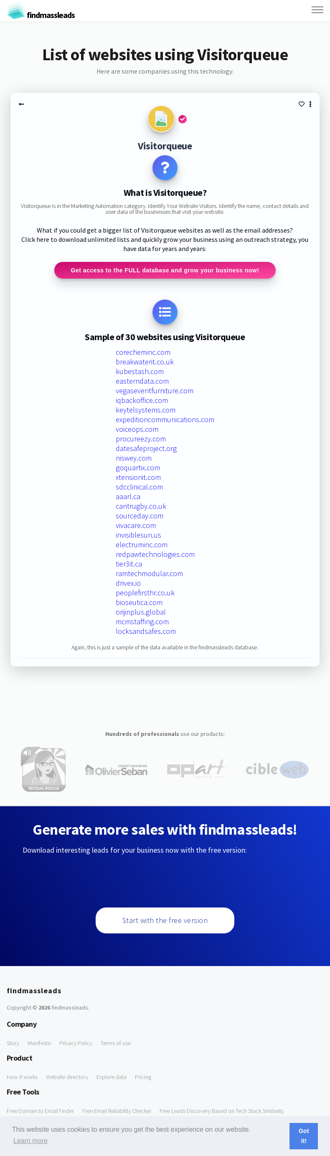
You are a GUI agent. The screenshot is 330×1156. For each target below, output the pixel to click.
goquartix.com (138, 467)
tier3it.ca (129, 564)
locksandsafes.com (146, 631)
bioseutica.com (139, 602)
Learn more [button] (30, 1140)
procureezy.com (141, 438)
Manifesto (39, 1043)
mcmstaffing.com (142, 621)
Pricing (143, 1077)
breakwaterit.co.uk (145, 362)
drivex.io (128, 583)
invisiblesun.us (138, 535)
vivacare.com (136, 525)
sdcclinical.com (139, 487)
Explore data (111, 1077)
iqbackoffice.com (142, 400)
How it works (22, 1077)
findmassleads (41, 15)
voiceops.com (137, 429)
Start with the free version (165, 920)
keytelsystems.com (145, 410)
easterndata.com (142, 381)
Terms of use (116, 1043)
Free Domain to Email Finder (40, 1111)
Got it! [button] (304, 1136)
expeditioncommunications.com (165, 419)
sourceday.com (139, 515)
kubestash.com (140, 371)
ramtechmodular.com (149, 573)
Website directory (67, 1077)
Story (13, 1043)
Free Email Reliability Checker (116, 1111)
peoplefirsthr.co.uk (145, 592)
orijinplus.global (141, 612)
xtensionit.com (138, 477)
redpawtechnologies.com (155, 554)
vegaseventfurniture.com (154, 390)
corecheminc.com (143, 352)
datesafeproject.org (146, 448)
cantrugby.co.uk (141, 506)
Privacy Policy (75, 1043)
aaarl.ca (128, 496)
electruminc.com (142, 544)
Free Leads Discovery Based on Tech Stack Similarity (222, 1111)
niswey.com (134, 458)
